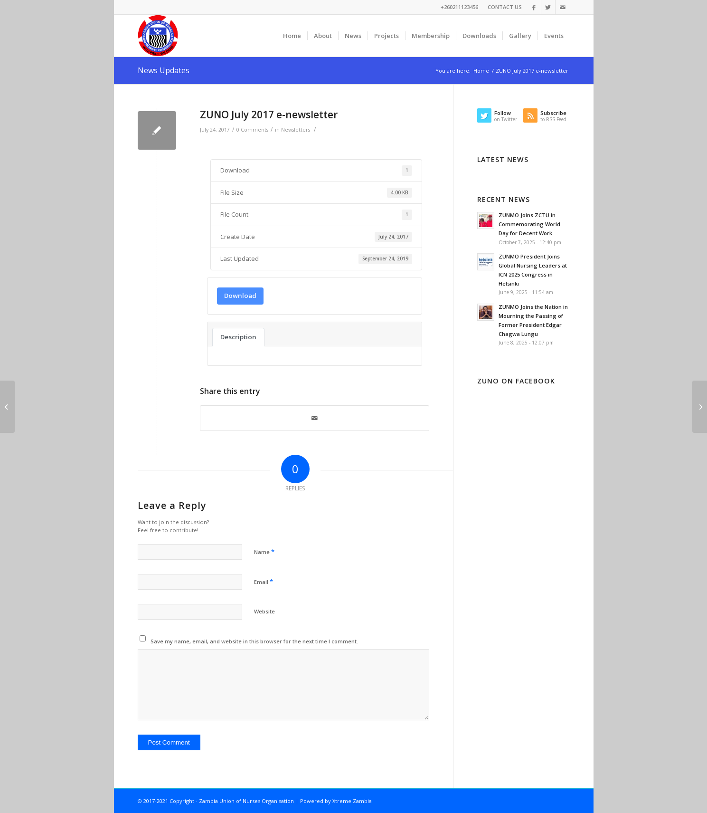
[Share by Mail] (314, 418)
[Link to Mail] (563, 7)
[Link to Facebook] (534, 7)
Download (240, 295)
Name (264, 551)
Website (264, 611)
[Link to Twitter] (548, 7)
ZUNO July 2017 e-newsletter (269, 114)
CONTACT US (505, 6)
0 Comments (252, 129)
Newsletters (295, 129)
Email (263, 581)
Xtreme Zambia (352, 800)
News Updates (163, 70)
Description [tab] (238, 337)
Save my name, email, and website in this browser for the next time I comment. (254, 641)
